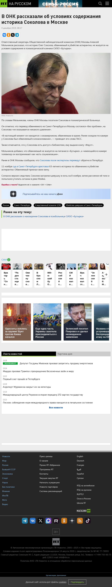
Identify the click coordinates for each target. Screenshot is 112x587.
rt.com (22, 551)
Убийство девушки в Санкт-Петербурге (84, 205)
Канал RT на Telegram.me (25, 521)
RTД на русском (84, 489)
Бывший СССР (8, 469)
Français (80, 465)
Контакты (44, 473)
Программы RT (46, 469)
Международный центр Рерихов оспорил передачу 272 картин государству (43, 394)
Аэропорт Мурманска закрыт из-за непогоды (27, 386)
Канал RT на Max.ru (48, 521)
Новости (6, 456)
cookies (62, 582)
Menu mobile (107, 1)
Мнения (6, 491)
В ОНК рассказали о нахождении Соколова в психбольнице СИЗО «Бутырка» (43, 216)
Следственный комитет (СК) (48, 205)
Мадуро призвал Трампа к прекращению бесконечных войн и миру (38, 371)
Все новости (56, 407)
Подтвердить (77, 582)
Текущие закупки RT (49, 478)
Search (100, 1)
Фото (4, 499)
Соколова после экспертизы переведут (60, 160)
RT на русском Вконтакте (33, 521)
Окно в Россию (84, 498)
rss (80, 521)
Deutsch (80, 460)
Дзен (60, 193)
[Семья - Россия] (60, 3)
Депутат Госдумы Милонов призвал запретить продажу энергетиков (56, 363)
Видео (5, 504)
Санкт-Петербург (22, 205)
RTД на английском (85, 485)
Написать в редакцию (50, 482)
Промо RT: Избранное (50, 465)
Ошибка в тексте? (9, 184)
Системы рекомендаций (51, 491)
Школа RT (81, 503)
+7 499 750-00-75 (102, 554)
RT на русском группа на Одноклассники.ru (64, 521)
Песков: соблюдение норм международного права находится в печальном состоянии (48, 402)
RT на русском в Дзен (72, 521)
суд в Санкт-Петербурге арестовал (31, 166)
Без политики (8, 486)
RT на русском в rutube (56, 521)
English (80, 456)
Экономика (7, 473)
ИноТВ (5, 495)
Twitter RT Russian (40, 521)
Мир (4, 460)
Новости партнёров (49, 486)
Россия (6, 205)
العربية (79, 469)
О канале (44, 460)
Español (80, 473)
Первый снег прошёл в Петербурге (21, 378)
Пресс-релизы (46, 456)
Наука (5, 482)
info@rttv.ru (64, 557)
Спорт (5, 478)
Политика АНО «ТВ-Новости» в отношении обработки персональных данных (56, 560)
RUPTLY (80, 494)
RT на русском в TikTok (88, 521)
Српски (80, 478)
